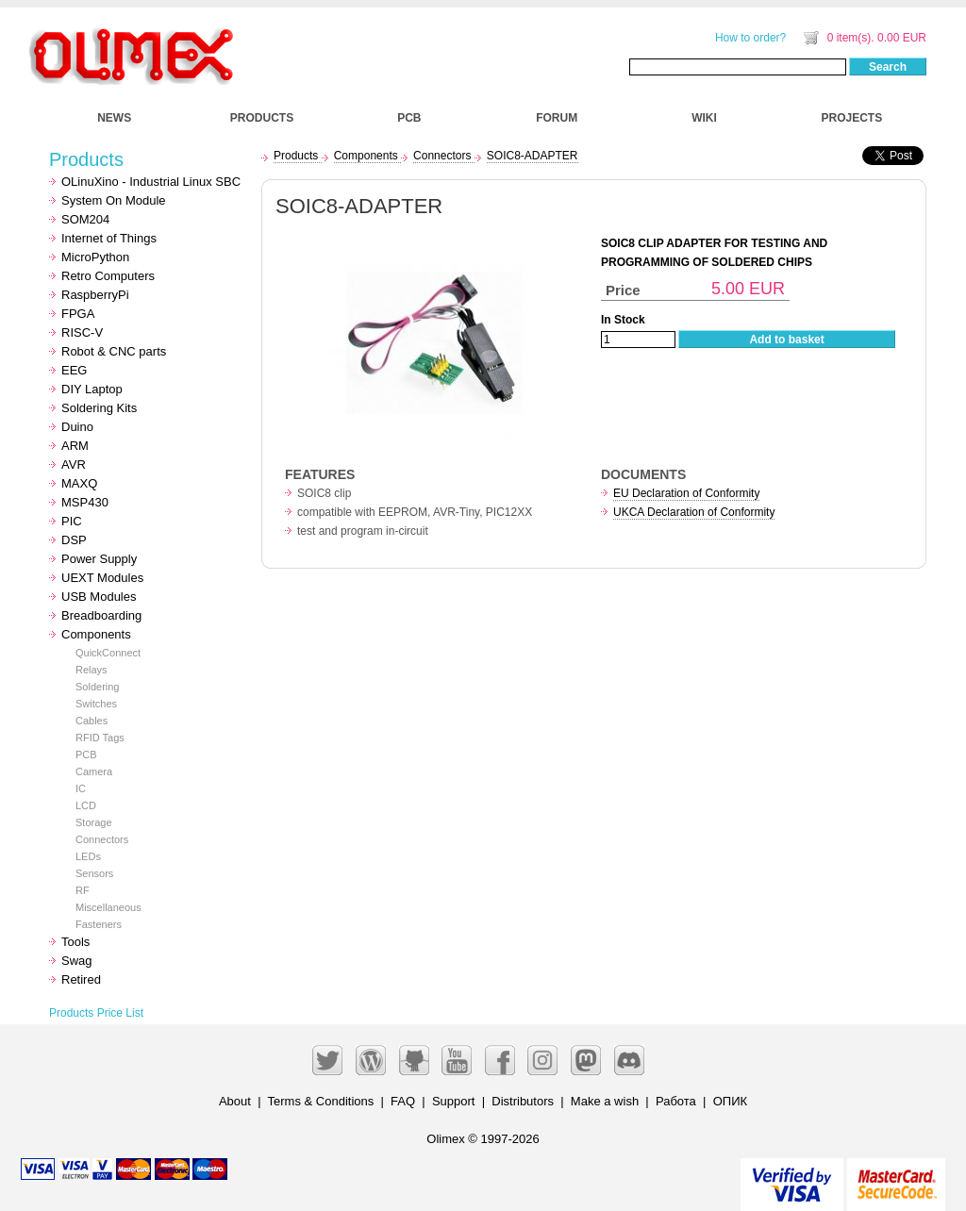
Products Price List (96, 1013)
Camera (93, 771)
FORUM (556, 117)
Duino (77, 427)
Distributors (522, 1101)
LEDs (88, 856)
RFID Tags (100, 737)
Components (96, 634)
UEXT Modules (102, 578)
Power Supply (99, 559)
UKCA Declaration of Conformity (693, 512)
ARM (75, 446)
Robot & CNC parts (113, 351)
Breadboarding (101, 615)
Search (888, 67)
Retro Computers (108, 276)
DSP (74, 540)
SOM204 (85, 219)
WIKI (704, 117)
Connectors (101, 839)
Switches (96, 703)
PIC (71, 521)
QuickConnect (108, 652)
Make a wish (605, 1101)
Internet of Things (109, 238)
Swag (76, 961)
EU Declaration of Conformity (686, 493)
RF (82, 890)
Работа (676, 1101)
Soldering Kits (99, 408)
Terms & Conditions (321, 1101)
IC (80, 788)
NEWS (114, 117)
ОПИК (730, 1101)
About (235, 1101)
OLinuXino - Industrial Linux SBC (151, 181)
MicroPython (95, 257)
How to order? (750, 37)
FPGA (77, 314)
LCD (85, 805)
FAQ (403, 1101)
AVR (73, 464)
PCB (409, 117)
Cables (91, 720)
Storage (93, 822)
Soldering (97, 686)
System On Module (113, 200)
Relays (91, 669)
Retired (81, 979)
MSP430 (84, 502)
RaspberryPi (95, 295)
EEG (74, 370)
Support (453, 1101)
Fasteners (98, 924)
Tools (75, 942)
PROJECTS (852, 117)
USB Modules (98, 596)
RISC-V (82, 332)
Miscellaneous (108, 907)
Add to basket (786, 339)
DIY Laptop (92, 389)
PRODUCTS (261, 117)
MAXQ (79, 483)
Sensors (94, 873)
